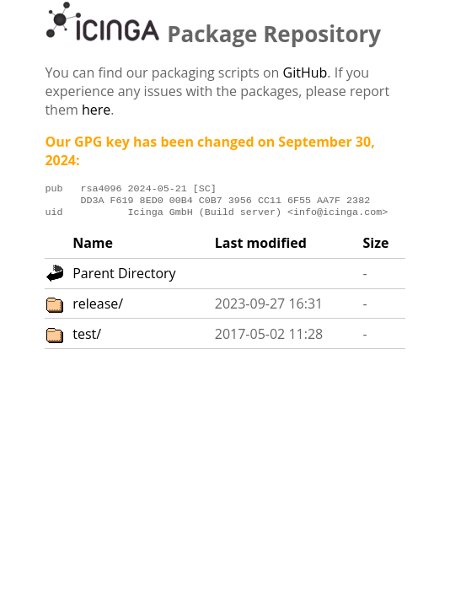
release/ (97, 308)
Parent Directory (123, 278)
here (96, 109)
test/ (86, 339)
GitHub (305, 72)
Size (375, 248)
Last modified (261, 248)
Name (92, 248)
